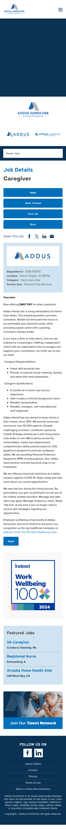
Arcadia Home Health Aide (29, 670)
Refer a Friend (33, 203)
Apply (33, 192)
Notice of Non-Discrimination (33, 789)
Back (33, 224)
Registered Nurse (21, 656)
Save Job (33, 213)
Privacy (33, 776)
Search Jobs (12, 153)
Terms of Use (33, 782)
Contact (33, 770)
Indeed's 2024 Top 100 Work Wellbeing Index (30, 532)
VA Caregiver (18, 642)
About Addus (33, 764)
